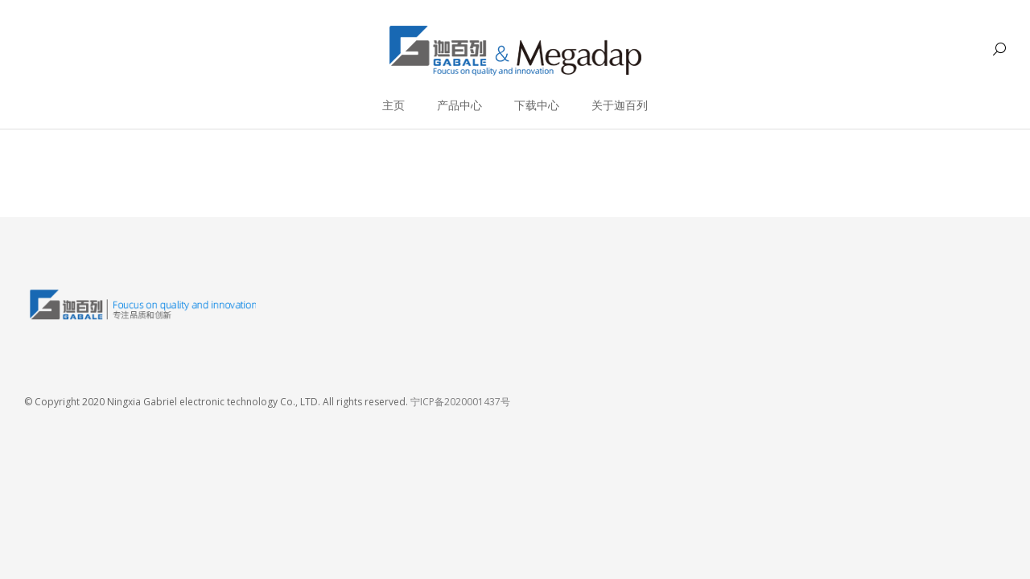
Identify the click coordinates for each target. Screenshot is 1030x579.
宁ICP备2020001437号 (460, 402)
